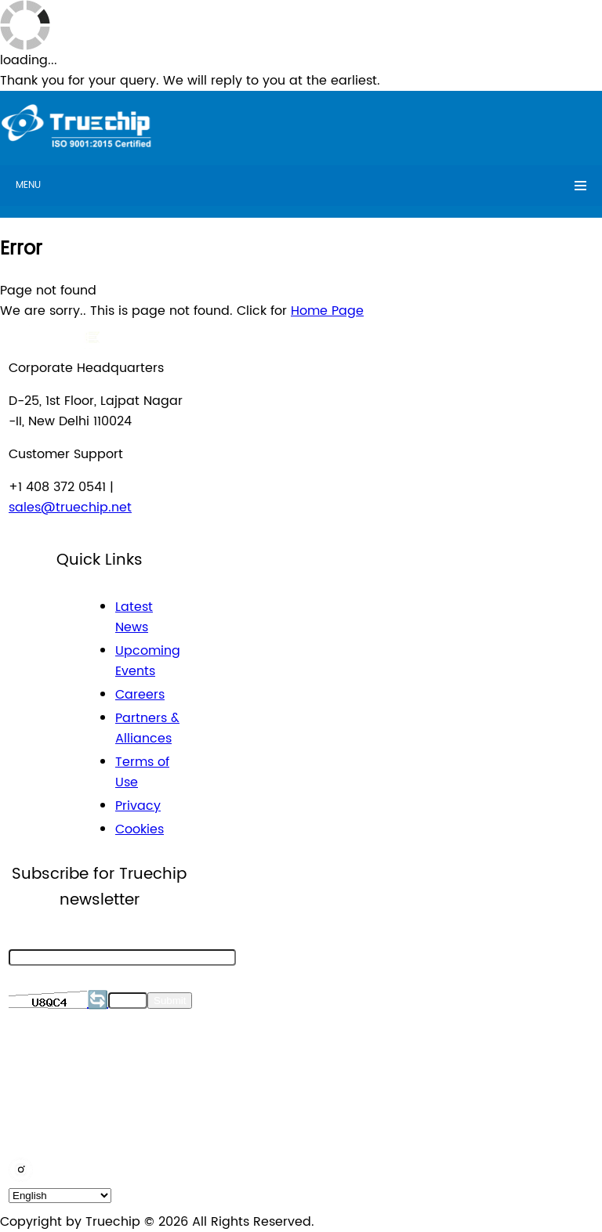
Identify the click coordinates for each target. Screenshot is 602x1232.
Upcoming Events (147, 661)
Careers (140, 695)
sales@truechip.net (70, 507)
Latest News (134, 617)
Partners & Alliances (147, 728)
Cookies (139, 829)
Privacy (138, 806)
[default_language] (60, 1195)
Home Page (327, 311)
